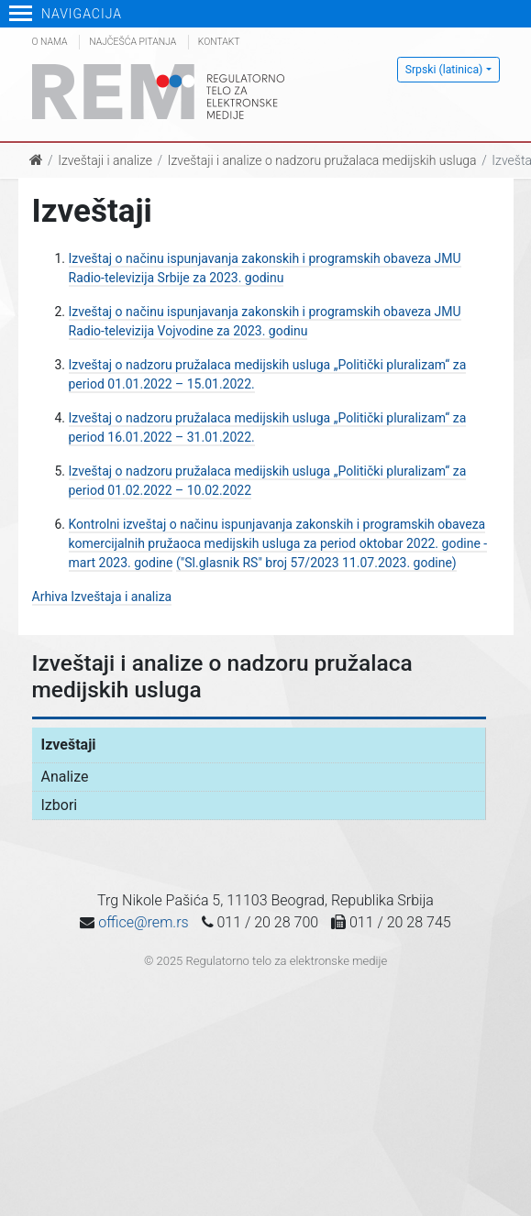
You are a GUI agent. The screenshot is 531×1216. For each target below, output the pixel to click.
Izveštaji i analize (105, 160)
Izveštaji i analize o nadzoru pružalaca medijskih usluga (322, 160)
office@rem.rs (143, 922)
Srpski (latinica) (444, 69)
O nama (50, 42)
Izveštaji (68, 744)
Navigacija (65, 13)
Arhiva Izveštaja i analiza (102, 596)
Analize (65, 776)
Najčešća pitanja (132, 42)
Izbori (59, 805)
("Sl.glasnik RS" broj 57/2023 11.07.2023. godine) (316, 562)
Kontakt (219, 42)
